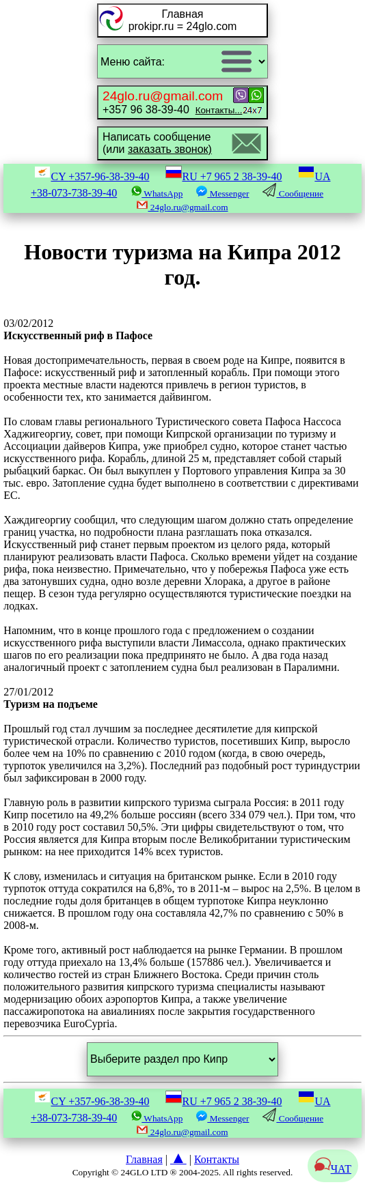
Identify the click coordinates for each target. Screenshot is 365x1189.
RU (223, 176)
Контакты (216, 1159)
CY (91, 176)
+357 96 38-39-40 (172, 102)
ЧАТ (332, 1169)
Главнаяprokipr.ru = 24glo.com (183, 20)
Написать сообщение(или (157, 143)
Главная (144, 1159)
